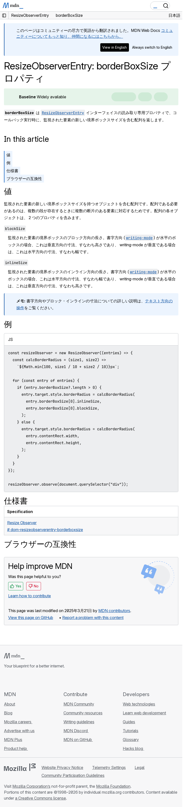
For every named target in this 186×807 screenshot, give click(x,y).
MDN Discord (76, 730)
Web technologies (139, 704)
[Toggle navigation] (176, 5)
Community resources (83, 712)
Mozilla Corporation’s (31, 786)
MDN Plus (13, 739)
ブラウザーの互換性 (24, 178)
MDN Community (78, 704)
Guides (129, 721)
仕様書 (12, 170)
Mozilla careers (18, 721)
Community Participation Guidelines (72, 775)
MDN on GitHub (78, 739)
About (9, 704)
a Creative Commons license (40, 798)
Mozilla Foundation (113, 786)
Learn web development (144, 712)
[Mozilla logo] (20, 767)
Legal (140, 767)
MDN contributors (114, 610)
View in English (114, 47)
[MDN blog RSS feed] (42, 680)
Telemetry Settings (109, 767)
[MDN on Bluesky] (16, 680)
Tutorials (130, 730)
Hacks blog (133, 748)
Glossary (131, 739)
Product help (16, 748)
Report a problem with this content (93, 617)
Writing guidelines (78, 721)
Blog (8, 712)
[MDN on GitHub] (7, 680)
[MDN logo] (14, 656)
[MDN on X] (25, 680)
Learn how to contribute (29, 595)
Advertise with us (19, 730)
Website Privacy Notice (62, 767)
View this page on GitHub (30, 617)
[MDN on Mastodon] (34, 680)
